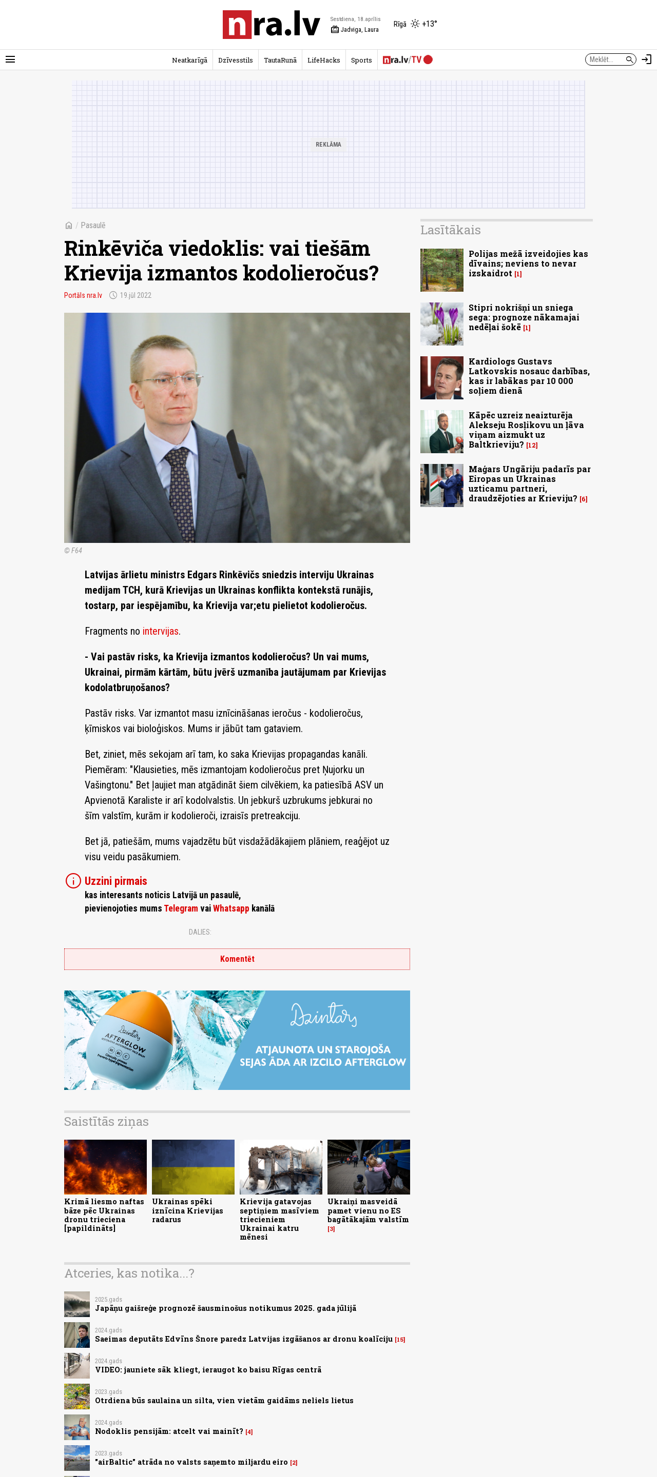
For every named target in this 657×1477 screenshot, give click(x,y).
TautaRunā (280, 60)
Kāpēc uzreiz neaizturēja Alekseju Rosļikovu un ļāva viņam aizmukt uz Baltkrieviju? (526, 430)
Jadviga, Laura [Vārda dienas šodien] (355, 30)
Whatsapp (231, 908)
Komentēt (237, 959)
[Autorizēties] (646, 59)
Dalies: (200, 932)
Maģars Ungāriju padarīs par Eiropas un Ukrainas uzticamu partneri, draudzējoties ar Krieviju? (530, 483)
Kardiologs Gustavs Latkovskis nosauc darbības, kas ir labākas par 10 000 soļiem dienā (529, 376)
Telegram (181, 908)
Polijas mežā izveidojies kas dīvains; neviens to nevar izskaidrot (528, 263)
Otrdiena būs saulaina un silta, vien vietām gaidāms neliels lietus (224, 1400)
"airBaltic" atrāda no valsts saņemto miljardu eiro (191, 1462)
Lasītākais (450, 229)
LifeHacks (323, 60)
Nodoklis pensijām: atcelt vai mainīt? (169, 1431)
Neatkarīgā (189, 60)
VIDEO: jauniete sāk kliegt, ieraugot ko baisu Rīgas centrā (208, 1369)
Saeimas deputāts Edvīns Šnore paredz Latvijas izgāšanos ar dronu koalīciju (244, 1339)
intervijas (161, 631)
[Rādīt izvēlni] (10, 59)
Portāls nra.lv (83, 295)
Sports (361, 60)
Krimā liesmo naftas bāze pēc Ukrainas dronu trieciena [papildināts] (104, 1215)
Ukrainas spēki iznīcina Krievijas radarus (187, 1210)
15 (400, 1339)
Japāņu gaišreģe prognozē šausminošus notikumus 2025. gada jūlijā (225, 1308)
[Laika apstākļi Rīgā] (415, 24)
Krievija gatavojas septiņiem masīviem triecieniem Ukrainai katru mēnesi (279, 1219)
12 (532, 445)
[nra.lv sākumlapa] (271, 24)
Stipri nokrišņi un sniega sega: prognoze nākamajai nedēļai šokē (524, 317)
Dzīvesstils (235, 60)
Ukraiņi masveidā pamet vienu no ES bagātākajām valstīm (368, 1210)
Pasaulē (93, 225)
